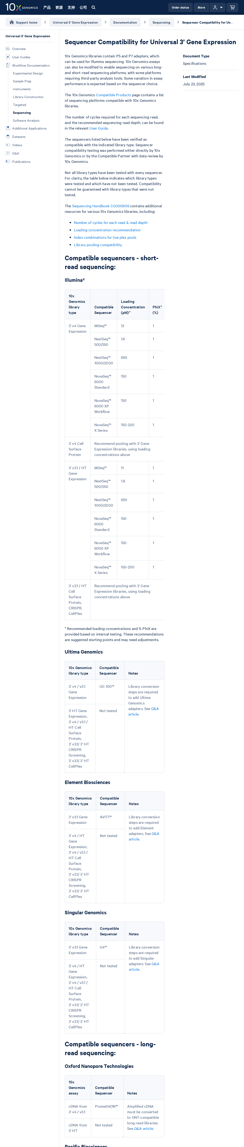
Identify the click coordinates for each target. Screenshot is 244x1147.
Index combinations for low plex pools (105, 237)
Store (201, 7)
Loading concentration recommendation (107, 229)
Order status (180, 7)
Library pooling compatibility (98, 244)
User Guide (99, 127)
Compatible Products (113, 94)
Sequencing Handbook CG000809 (100, 205)
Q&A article (143, 1128)
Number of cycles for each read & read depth (111, 222)
